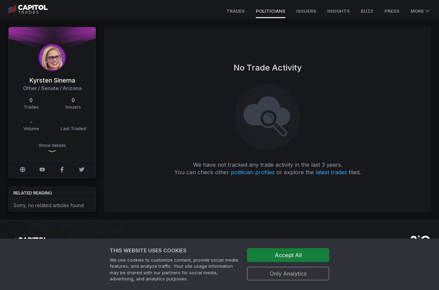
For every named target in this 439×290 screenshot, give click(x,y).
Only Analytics (288, 273)
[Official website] (22, 169)
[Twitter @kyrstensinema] (81, 169)
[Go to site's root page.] (35, 9)
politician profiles (253, 172)
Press (392, 11)
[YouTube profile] (42, 169)
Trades (235, 11)
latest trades (331, 172)
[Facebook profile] (62, 169)
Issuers (306, 11)
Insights (338, 11)
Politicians (270, 11)
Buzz (367, 11)
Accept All (288, 255)
